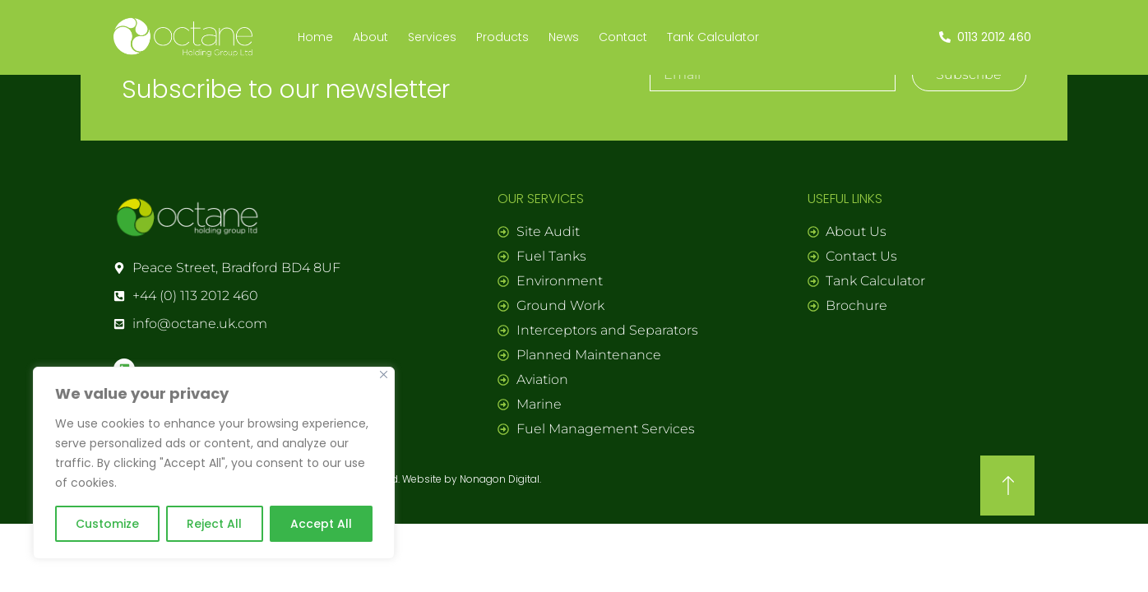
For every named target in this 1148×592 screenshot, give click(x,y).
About (370, 37)
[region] (214, 463)
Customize (107, 524)
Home (315, 37)
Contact (623, 37)
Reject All (214, 524)
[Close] (383, 374)
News (564, 37)
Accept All (321, 524)
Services (432, 37)
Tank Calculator (713, 37)
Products (502, 37)
